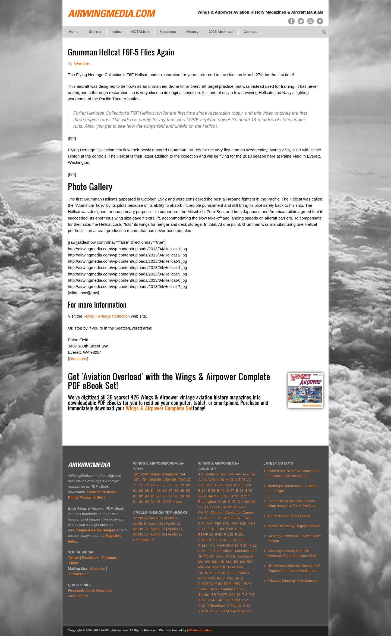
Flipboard (110, 558)
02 (141, 502)
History (192, 32)
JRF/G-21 (205, 556)
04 (152, 502)
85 (158, 490)
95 (158, 496)
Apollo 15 (140, 534)
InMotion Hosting (199, 630)
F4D (218, 534)
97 (170, 496)
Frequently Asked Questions (90, 590)
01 (135, 502)
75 (158, 485)
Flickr (73, 563)
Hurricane (241, 551)
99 (182, 496)
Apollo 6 (139, 518)
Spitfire (203, 595)
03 (147, 502)
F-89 (238, 529)
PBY (237, 584)
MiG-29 (204, 567)
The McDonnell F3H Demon (289, 516)
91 (135, 496)
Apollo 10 (156, 523)
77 (170, 485)
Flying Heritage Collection (106, 316)
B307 (224, 496)
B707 (235, 496)
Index (116, 32)
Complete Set (143, 540)
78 (176, 485)
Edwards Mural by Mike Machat (292, 581)
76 (164, 485)
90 (188, 490)
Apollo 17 (175, 534)
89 (182, 490)
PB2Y (246, 584)
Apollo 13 (157, 529)
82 (141, 490)
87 (170, 490)
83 (147, 490)
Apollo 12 (140, 529)
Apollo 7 (155, 518)
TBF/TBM (232, 600)
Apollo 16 (157, 534)
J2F (254, 551)
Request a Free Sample (95, 530)
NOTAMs (140, 32)
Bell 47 (213, 496)
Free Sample (78, 596)
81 (135, 490)
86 (164, 490)
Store (95, 32)
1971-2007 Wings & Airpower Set (159, 474)
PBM (228, 584)
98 (176, 496)
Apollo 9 (139, 523)
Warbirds (82, 63)
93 (147, 496)
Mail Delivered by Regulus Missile (293, 526)
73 (147, 485)
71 (135, 485)
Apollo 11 (173, 523)
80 (188, 485)
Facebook (90, 558)
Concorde (233, 512)
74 (152, 485)
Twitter (73, 558)
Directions (78, 358)
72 (141, 485)
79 (182, 485)
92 (141, 496)
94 (152, 496)
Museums (168, 32)
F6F (201, 523)
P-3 (213, 573)
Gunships (224, 551)
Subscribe (97, 568)
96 (164, 496)
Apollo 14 (175, 529)
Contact (250, 32)
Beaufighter (208, 502)
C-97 (231, 502)
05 (158, 502)
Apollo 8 (170, 518)
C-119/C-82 (247, 502)
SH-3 (241, 589)
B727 (245, 496)
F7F (209, 523)
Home (73, 32)
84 (152, 490)
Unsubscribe (79, 574)
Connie (248, 512)
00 (188, 496)
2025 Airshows (221, 32)
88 (176, 490)
